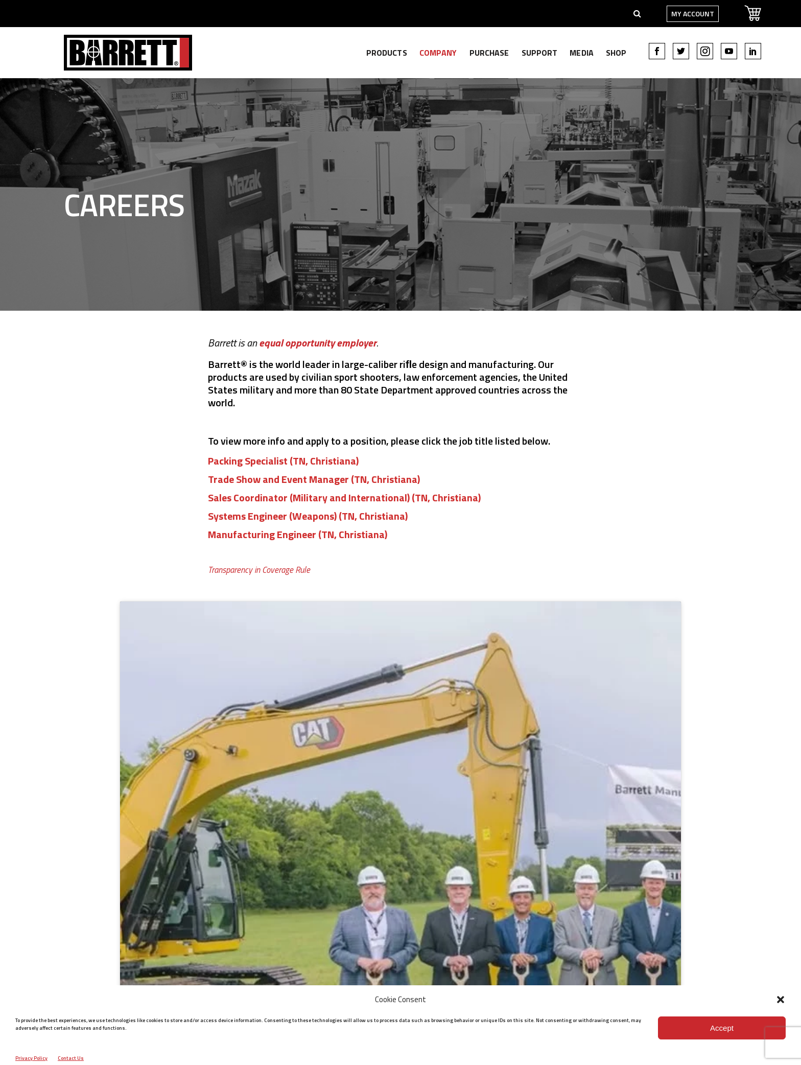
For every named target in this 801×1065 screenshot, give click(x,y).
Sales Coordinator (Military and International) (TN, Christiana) (344, 497)
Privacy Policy (31, 1058)
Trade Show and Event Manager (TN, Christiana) (314, 479)
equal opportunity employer (317, 343)
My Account (668, 13)
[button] (780, 999)
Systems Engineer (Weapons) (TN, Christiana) (308, 516)
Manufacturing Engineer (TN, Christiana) (297, 534)
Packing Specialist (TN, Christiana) (283, 461)
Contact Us (71, 1058)
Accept (722, 1028)
